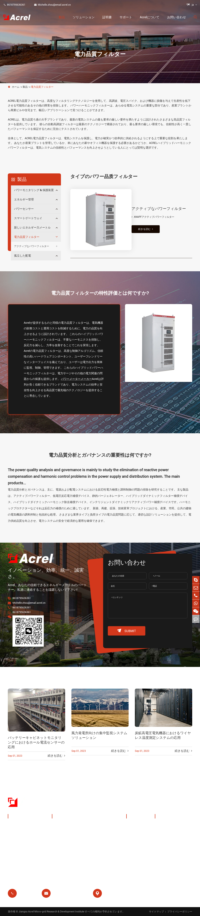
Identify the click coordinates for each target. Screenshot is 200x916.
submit (126, 631)
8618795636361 (14, 4)
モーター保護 (101, 848)
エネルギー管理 (24, 199)
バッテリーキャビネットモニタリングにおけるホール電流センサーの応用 (36, 742)
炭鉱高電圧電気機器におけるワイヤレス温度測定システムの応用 (163, 735)
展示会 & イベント (141, 832)
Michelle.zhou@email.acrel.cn (52, 4)
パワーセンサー (24, 208)
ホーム (15, 86)
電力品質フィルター (42, 86)
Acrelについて (149, 17)
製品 (62, 17)
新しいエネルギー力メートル (32, 227)
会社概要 (135, 824)
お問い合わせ (176, 17)
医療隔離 (98, 855)
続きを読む (142, 222)
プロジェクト (138, 847)
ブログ (162, 847)
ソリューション (84, 17)
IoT (95, 836)
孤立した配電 (22, 255)
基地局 (59, 848)
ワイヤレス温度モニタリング (108, 827)
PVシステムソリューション (71, 838)
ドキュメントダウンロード (175, 824)
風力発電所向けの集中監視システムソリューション (99, 735)
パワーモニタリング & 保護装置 (34, 190)
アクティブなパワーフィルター (31, 246)
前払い (59, 863)
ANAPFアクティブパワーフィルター (149, 210)
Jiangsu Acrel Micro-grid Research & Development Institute (51, 911)
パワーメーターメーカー (76, 379)
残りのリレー (63, 855)
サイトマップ (156, 911)
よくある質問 (166, 839)
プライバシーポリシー (179, 911)
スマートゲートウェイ (28, 218)
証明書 (107, 17)
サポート (126, 17)
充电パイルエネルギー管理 (70, 827)
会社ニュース (138, 839)
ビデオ (162, 832)
